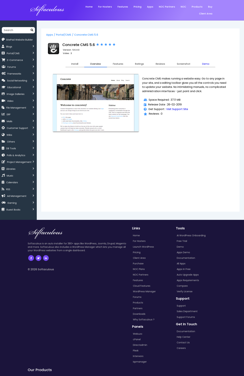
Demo (213, 64)
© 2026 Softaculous (41, 269)
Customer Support (17, 128)
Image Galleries (15, 94)
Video (10, 101)
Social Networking (17, 80)
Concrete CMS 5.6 (91, 35)
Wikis (9, 135)
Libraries (10, 169)
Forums (11, 67)
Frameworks (14, 73)
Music (10, 175)
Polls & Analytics (16, 155)
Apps (54, 35)
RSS (8, 189)
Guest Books (13, 209)
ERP (9, 114)
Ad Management (16, 196)
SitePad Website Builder (17, 39)
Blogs (9, 46)
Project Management (19, 162)
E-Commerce (15, 60)
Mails (9, 121)
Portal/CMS (13, 53)
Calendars (12, 182)
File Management (16, 107)
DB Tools (11, 148)
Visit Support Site (179, 110)
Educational (14, 87)
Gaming (12, 203)
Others (11, 141)
